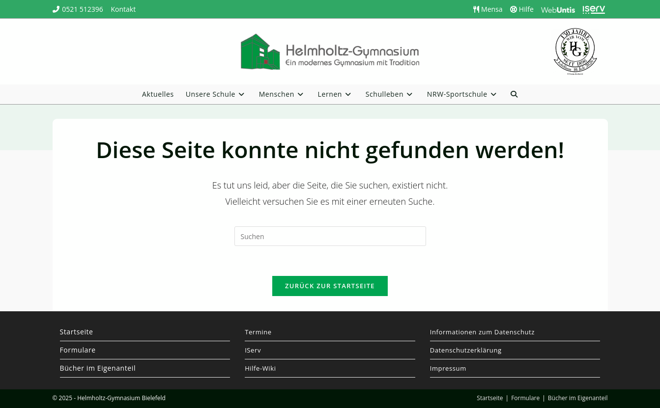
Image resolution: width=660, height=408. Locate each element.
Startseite (76, 331)
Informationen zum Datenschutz (482, 331)
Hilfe (522, 9)
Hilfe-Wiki (260, 368)
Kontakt (123, 9)
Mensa (487, 9)
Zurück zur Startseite (330, 285)
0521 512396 (82, 9)
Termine (258, 331)
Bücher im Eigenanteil (98, 368)
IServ (253, 350)
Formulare (78, 349)
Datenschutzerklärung (466, 350)
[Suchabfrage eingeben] (330, 236)
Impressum (448, 368)
